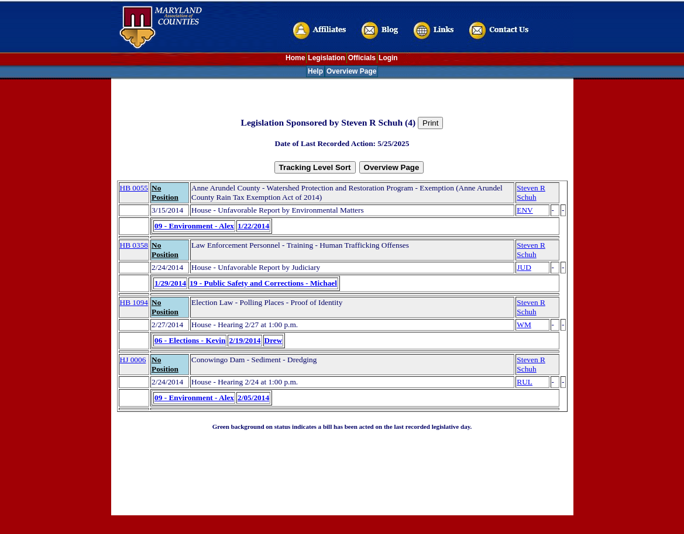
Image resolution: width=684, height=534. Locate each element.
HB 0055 (134, 187)
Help (315, 71)
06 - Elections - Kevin (189, 340)
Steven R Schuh (531, 192)
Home (295, 58)
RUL (524, 381)
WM (524, 324)
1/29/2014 (170, 283)
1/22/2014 (253, 225)
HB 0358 (134, 245)
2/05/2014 (253, 397)
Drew (273, 340)
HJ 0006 (133, 359)
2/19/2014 (244, 340)
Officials (362, 58)
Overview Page (351, 71)
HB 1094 (134, 302)
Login (388, 58)
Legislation (326, 58)
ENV (524, 210)
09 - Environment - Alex (194, 225)
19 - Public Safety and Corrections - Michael (263, 283)
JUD (524, 267)
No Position (165, 192)
